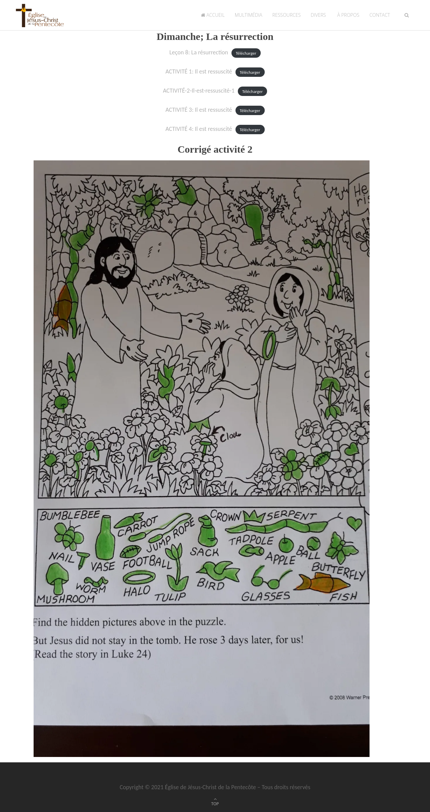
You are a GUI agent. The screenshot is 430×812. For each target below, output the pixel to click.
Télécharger (246, 52)
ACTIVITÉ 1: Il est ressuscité (198, 71)
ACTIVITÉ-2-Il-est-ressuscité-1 (198, 90)
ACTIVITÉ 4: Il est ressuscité (198, 129)
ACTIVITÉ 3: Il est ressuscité (198, 109)
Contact (380, 15)
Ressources (286, 15)
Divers (318, 15)
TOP (215, 804)
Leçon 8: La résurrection (198, 52)
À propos (347, 15)
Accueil (213, 15)
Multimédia (248, 15)
